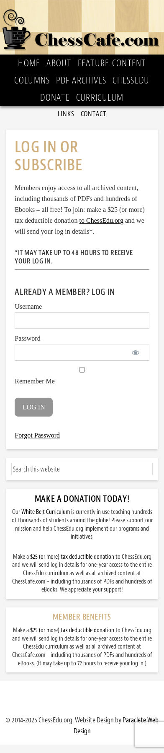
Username (28, 306)
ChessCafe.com (82, 27)
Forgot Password (37, 435)
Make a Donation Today (81, 499)
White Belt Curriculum (45, 512)
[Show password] (135, 352)
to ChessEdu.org (101, 220)
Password (27, 338)
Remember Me (82, 376)
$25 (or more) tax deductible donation (72, 557)
